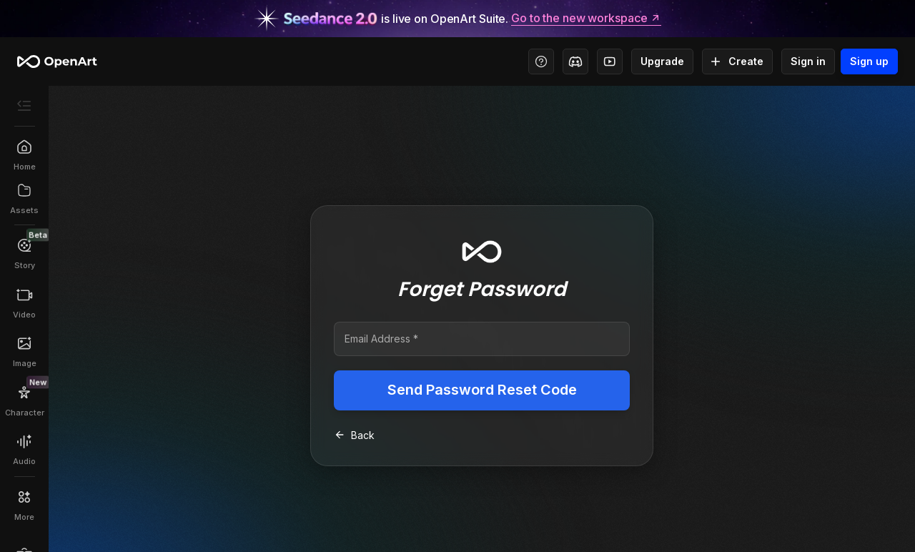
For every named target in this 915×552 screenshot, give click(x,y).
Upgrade (662, 61)
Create (737, 61)
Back (354, 435)
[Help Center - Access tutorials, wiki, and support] (541, 61)
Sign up (869, 61)
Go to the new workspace (586, 18)
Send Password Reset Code (482, 390)
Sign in (808, 61)
